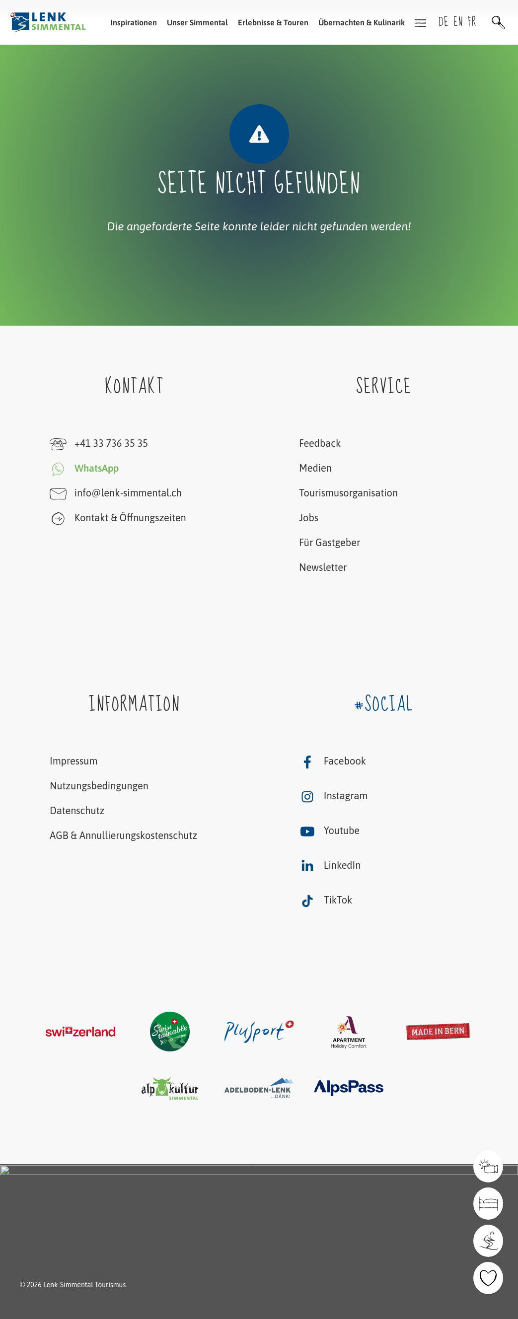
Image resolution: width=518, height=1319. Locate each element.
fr (472, 22)
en (458, 22)
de (443, 22)
